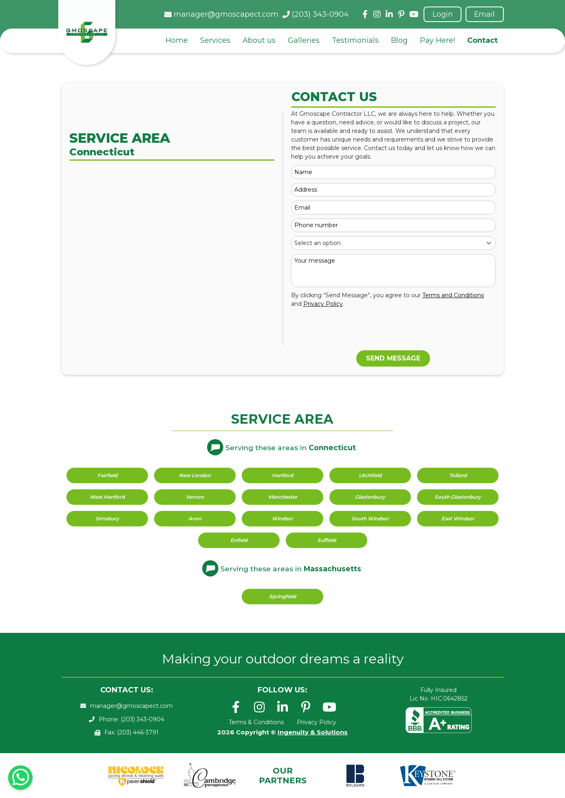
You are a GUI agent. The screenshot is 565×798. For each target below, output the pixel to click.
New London (195, 475)
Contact (482, 40)
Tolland (458, 475)
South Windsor (370, 518)
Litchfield (370, 475)
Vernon (195, 497)
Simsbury (107, 518)
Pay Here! (437, 40)
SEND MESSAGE (393, 358)
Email (484, 14)
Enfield (238, 540)
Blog (399, 40)
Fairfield (107, 475)
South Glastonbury (458, 497)
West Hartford (107, 497)
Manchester (282, 497)
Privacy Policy (323, 303)
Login (441, 14)
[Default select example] (393, 243)
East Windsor (458, 518)
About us (259, 40)
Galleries (304, 40)
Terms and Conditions (453, 295)
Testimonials (355, 40)
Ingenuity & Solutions (313, 732)
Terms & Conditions (256, 722)
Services (215, 40)
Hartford (282, 475)
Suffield (326, 540)
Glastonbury (370, 497)
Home (177, 40)
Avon (194, 518)
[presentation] (353, 330)
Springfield (282, 596)
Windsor (282, 518)
